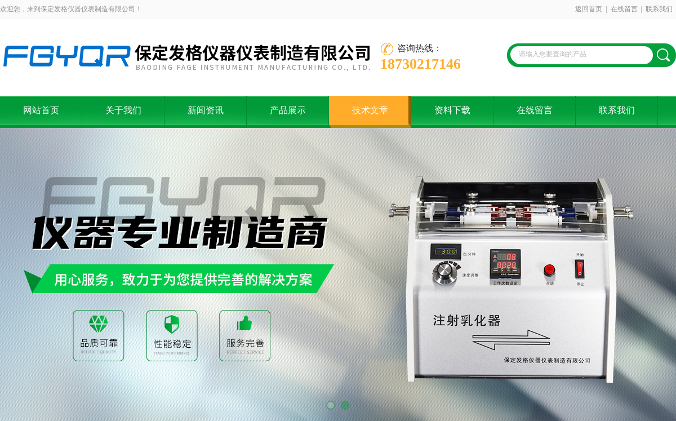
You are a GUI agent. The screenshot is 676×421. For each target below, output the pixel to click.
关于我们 (123, 110)
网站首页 (41, 110)
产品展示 (288, 110)
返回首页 (588, 9)
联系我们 (659, 9)
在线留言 (624, 9)
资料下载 (452, 110)
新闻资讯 (206, 110)
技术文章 (370, 110)
